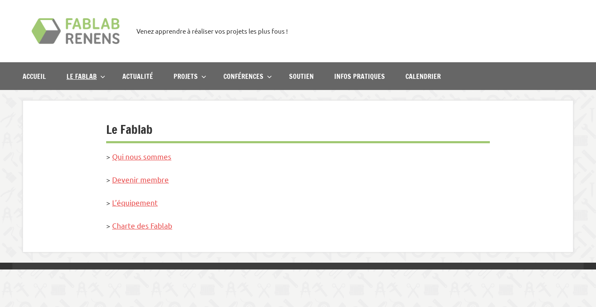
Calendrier (423, 76)
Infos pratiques (359, 76)
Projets (190, 76)
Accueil (34, 76)
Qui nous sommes (141, 156)
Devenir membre (140, 179)
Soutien (301, 76)
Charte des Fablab (142, 225)
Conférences (247, 76)
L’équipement (135, 202)
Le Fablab (86, 76)
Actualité (137, 76)
